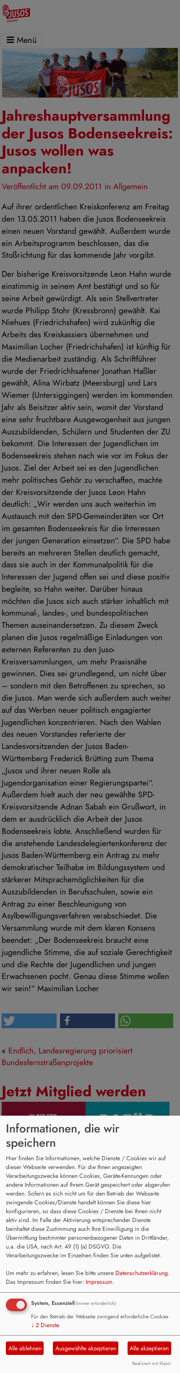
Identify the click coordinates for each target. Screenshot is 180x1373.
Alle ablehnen (25, 1348)
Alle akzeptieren (149, 1348)
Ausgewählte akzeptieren (85, 1348)
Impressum (99, 1282)
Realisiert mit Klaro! (151, 1363)
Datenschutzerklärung (141, 1273)
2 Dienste (45, 1325)
